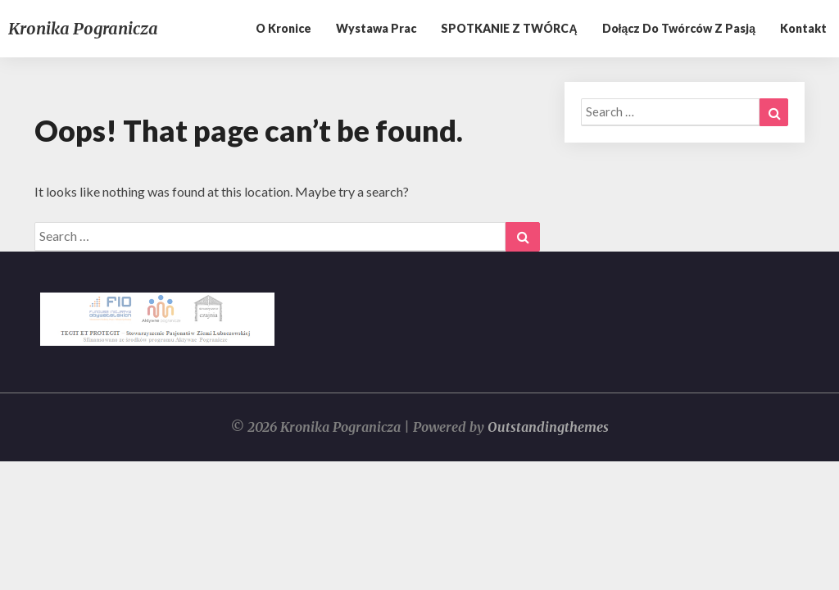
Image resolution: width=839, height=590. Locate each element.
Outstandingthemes (548, 427)
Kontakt (803, 28)
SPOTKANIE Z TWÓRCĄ (509, 28)
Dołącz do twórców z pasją (678, 28)
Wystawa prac (376, 28)
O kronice (283, 28)
